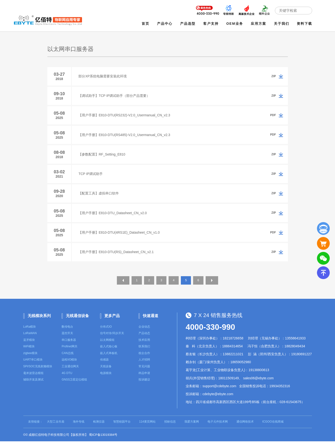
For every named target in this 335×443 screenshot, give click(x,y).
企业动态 (144, 328)
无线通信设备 (77, 317)
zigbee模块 (30, 354)
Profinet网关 (69, 348)
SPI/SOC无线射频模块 (37, 368)
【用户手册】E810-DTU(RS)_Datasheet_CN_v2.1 (116, 254)
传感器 (104, 361)
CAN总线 (67, 354)
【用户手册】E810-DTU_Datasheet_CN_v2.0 (113, 214)
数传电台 (67, 328)
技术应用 (144, 341)
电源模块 (106, 374)
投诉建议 (144, 381)
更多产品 (112, 317)
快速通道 (150, 317)
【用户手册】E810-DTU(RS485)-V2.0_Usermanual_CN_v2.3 (125, 135)
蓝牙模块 (29, 341)
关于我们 (281, 23)
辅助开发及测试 (33, 381)
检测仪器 (99, 423)
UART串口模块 (33, 361)
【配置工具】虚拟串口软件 (99, 194)
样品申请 (144, 374)
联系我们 (144, 348)
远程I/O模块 (69, 361)
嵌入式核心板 (108, 348)
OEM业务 (234, 23)
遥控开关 (67, 335)
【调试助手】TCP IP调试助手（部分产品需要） (114, 96)
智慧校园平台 (122, 423)
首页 (146, 23)
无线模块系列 (39, 317)
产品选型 (188, 23)
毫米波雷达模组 (33, 374)
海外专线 (78, 423)
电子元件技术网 (218, 423)
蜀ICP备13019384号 (103, 436)
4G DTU (67, 374)
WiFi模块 (29, 348)
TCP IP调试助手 (91, 175)
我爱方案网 (191, 423)
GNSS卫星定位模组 (74, 381)
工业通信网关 (70, 368)
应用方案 (258, 23)
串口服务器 (69, 341)
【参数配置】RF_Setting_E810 (102, 155)
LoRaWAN (30, 335)
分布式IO (106, 328)
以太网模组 (107, 341)
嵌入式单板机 (108, 354)
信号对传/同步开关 (112, 335)
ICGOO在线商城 (273, 423)
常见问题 (144, 368)
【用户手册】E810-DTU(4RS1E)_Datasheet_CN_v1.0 (119, 234)
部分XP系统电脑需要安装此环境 (103, 76)
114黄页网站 (147, 423)
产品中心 (164, 23)
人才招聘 (144, 361)
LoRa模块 (29, 328)
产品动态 (144, 335)
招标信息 (170, 423)
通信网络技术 (245, 423)
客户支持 (211, 23)
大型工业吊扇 (55, 423)
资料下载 (304, 23)
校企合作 (144, 354)
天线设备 (106, 368)
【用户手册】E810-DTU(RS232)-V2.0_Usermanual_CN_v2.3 (125, 116)
